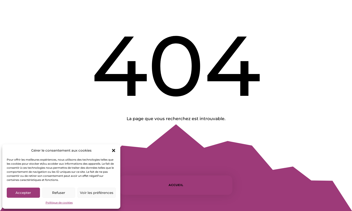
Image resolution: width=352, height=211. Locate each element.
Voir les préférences (96, 193)
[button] (113, 150)
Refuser (58, 193)
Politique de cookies (59, 202)
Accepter (23, 193)
